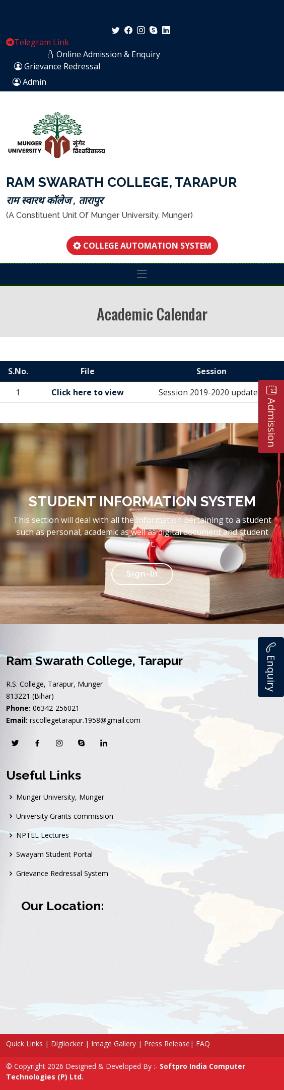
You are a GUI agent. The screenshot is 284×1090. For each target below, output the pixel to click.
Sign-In (142, 574)
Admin (34, 81)
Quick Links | (27, 1043)
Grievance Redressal (57, 66)
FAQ (203, 1043)
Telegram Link (37, 42)
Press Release (167, 1043)
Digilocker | (70, 1043)
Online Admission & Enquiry (103, 54)
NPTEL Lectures (42, 835)
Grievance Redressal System (62, 873)
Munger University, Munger (60, 797)
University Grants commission (64, 816)
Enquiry (271, 667)
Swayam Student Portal (54, 854)
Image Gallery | (117, 1043)
